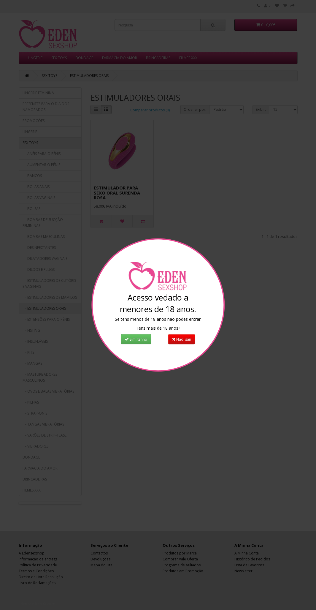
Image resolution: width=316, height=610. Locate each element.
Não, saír (181, 339)
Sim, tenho (136, 339)
